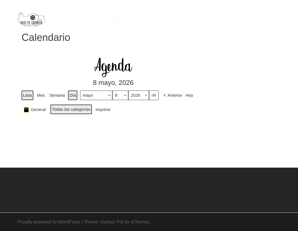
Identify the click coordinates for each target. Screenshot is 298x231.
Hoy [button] (189, 95)
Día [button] (72, 95)
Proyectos (120, 23)
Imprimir (103, 110)
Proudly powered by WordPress (48, 222)
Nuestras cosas (213, 16)
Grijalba (135, 16)
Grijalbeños (182, 16)
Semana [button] (57, 95)
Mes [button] (41, 95)
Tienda (258, 16)
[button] (172, 95)
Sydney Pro (112, 222)
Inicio (116, 16)
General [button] (34, 109)
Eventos (157, 16)
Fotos (240, 16)
